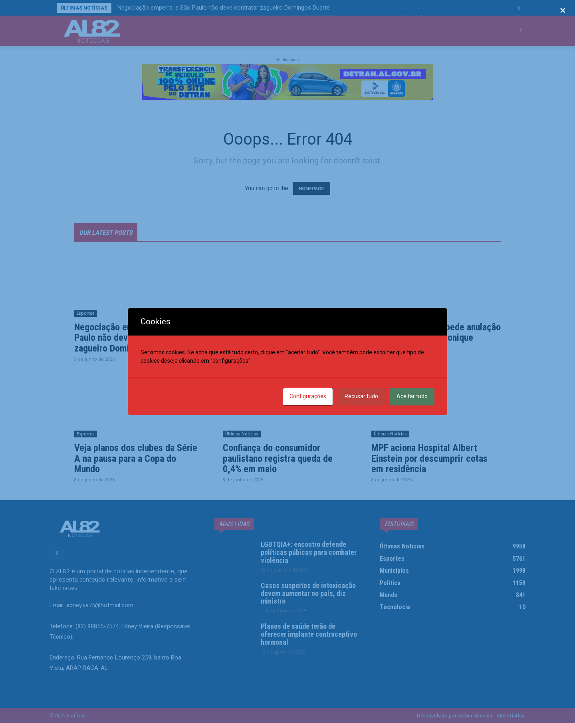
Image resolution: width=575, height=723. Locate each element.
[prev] (405, 8)
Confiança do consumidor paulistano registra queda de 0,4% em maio (278, 458)
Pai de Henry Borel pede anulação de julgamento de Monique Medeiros (436, 338)
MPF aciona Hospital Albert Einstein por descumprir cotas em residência (429, 458)
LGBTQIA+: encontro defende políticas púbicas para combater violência (309, 552)
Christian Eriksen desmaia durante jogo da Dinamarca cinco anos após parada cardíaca (286, 338)
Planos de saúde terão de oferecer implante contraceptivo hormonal (309, 634)
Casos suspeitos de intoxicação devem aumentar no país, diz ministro (308, 593)
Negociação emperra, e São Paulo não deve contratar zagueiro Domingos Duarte (223, 7)
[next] (418, 8)
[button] (519, 8)
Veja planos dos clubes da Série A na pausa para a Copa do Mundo (135, 458)
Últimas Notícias (390, 313)
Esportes (86, 313)
